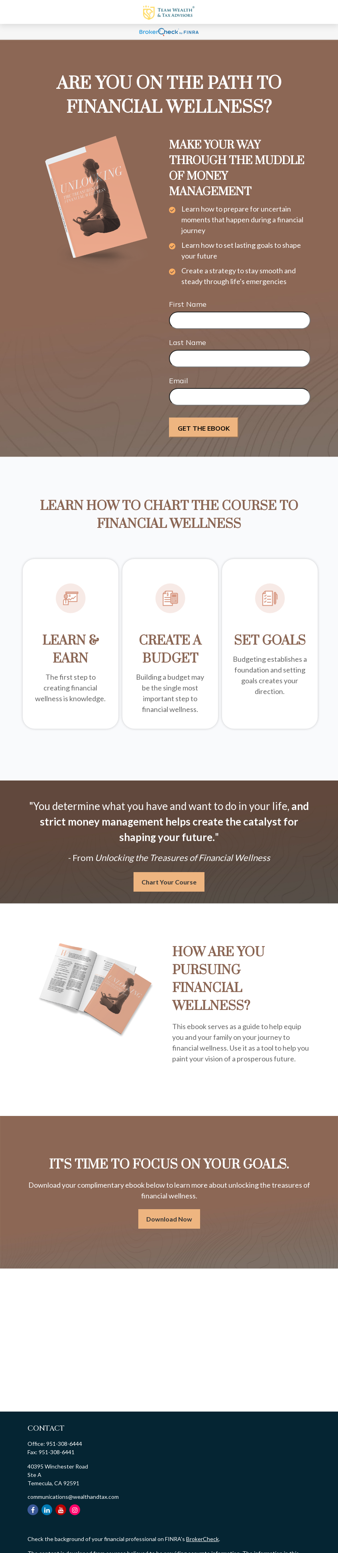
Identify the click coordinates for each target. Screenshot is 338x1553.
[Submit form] (203, 427)
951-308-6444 (64, 1443)
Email (178, 380)
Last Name (187, 342)
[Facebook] (33, 1509)
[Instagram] (74, 1509)
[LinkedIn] (46, 1509)
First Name (187, 304)
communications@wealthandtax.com (73, 1496)
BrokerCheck (202, 1538)
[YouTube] (60, 1509)
